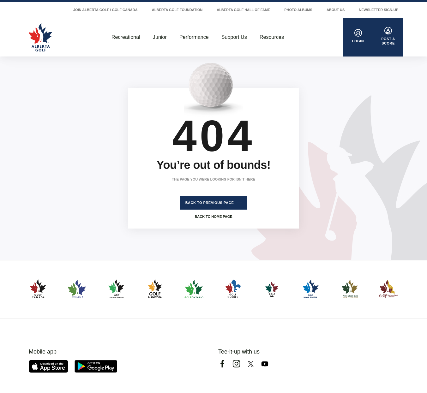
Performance (194, 37)
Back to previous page (209, 203)
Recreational (125, 37)
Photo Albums (298, 10)
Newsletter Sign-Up (378, 10)
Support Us (234, 37)
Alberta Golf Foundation (177, 10)
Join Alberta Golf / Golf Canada (105, 10)
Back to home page (213, 216)
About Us (336, 10)
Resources (272, 37)
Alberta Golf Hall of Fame (243, 10)
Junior (160, 37)
